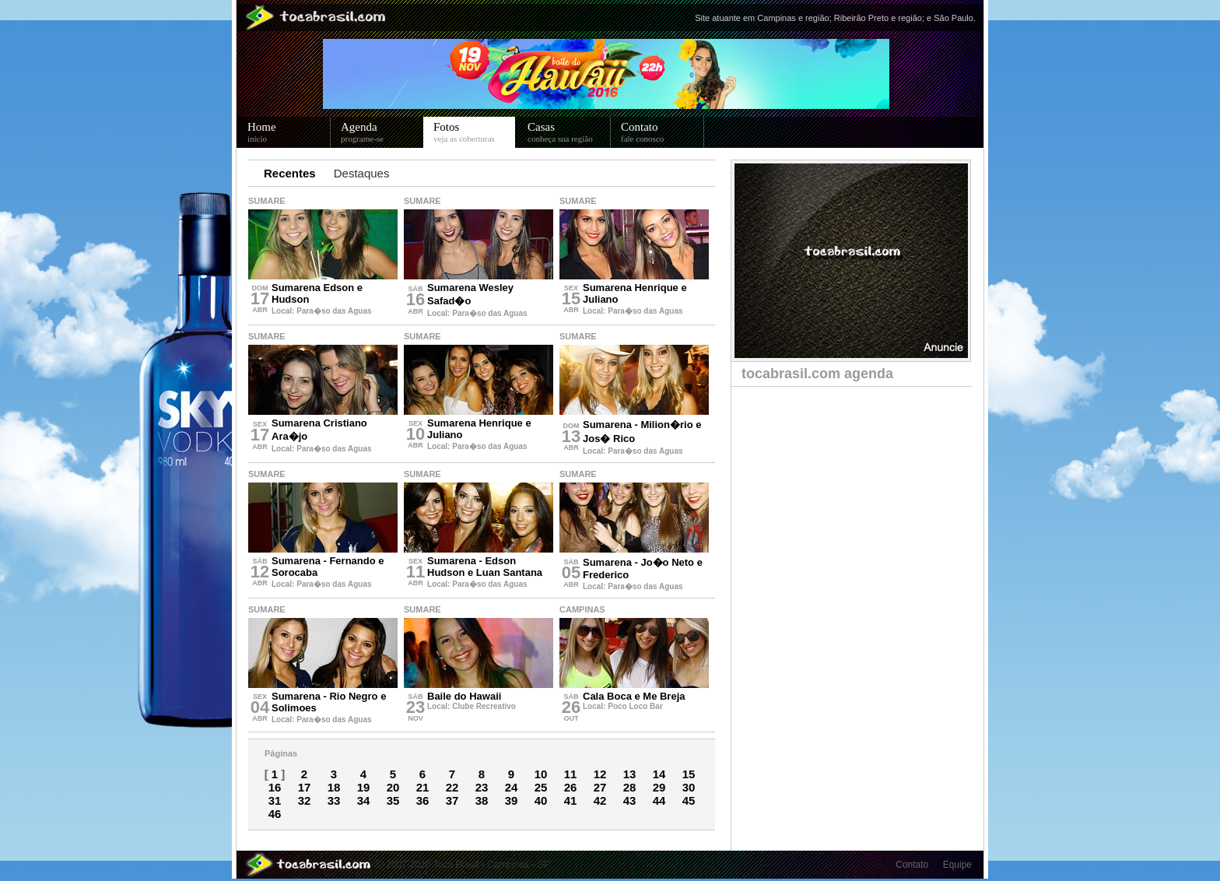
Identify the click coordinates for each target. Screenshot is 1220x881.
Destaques (362, 173)
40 (541, 800)
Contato (662, 132)
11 (570, 774)
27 (600, 787)
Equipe (957, 864)
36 (422, 800)
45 (689, 800)
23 (482, 787)
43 (629, 800)
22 (452, 787)
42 (600, 800)
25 (541, 787)
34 (363, 800)
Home (289, 132)
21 (422, 787)
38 (482, 800)
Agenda (382, 132)
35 (393, 800)
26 (570, 787)
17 (304, 787)
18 (334, 787)
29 (659, 787)
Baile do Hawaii (464, 696)
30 (689, 787)
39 (511, 800)
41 (570, 800)
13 (629, 774)
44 (659, 800)
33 (334, 800)
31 (275, 800)
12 (600, 774)
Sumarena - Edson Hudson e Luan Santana (484, 566)
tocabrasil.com (817, 373)
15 (689, 774)
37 (452, 800)
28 (629, 787)
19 (363, 787)
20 (393, 787)
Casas (569, 132)
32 (304, 800)
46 (275, 813)
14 (659, 774)
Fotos (474, 132)
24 (511, 787)
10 (541, 774)
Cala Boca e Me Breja (634, 696)
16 (275, 787)
